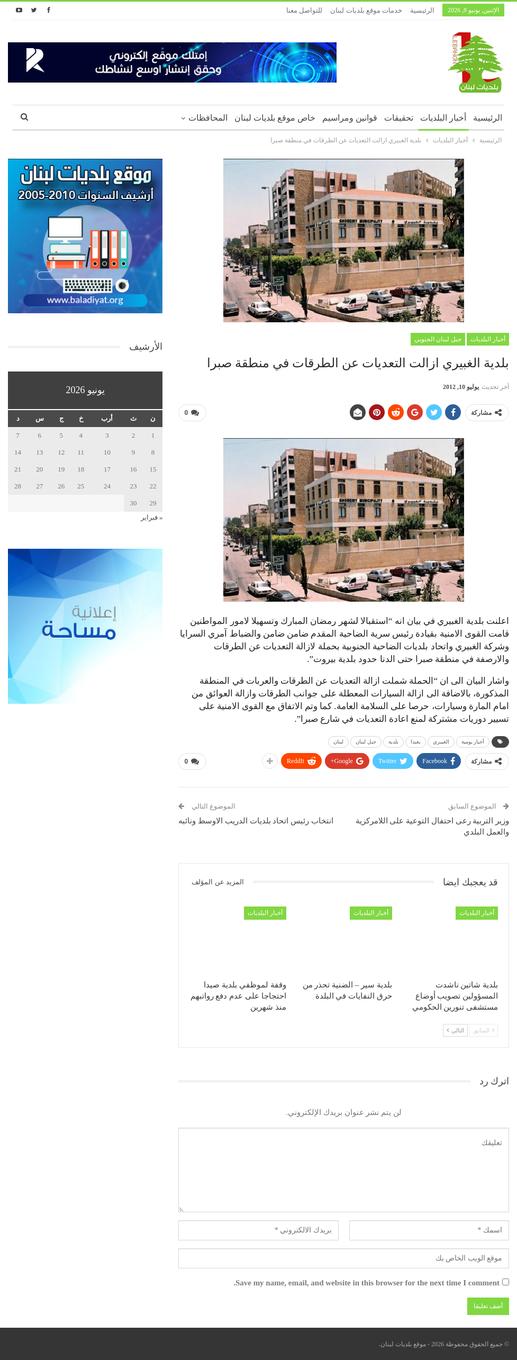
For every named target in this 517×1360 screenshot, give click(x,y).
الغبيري (441, 742)
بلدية (393, 742)
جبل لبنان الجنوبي (437, 339)
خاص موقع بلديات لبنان (274, 117)
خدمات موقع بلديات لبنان (366, 10)
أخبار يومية (473, 742)
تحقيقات (398, 117)
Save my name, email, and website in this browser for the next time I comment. (366, 1283)
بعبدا (416, 742)
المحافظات (208, 117)
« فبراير (152, 517)
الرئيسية (422, 10)
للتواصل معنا (304, 10)
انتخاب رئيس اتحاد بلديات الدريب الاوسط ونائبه (255, 821)
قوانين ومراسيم (349, 117)
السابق (483, 1030)
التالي (455, 1030)
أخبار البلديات (443, 117)
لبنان (338, 742)
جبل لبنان (366, 742)
